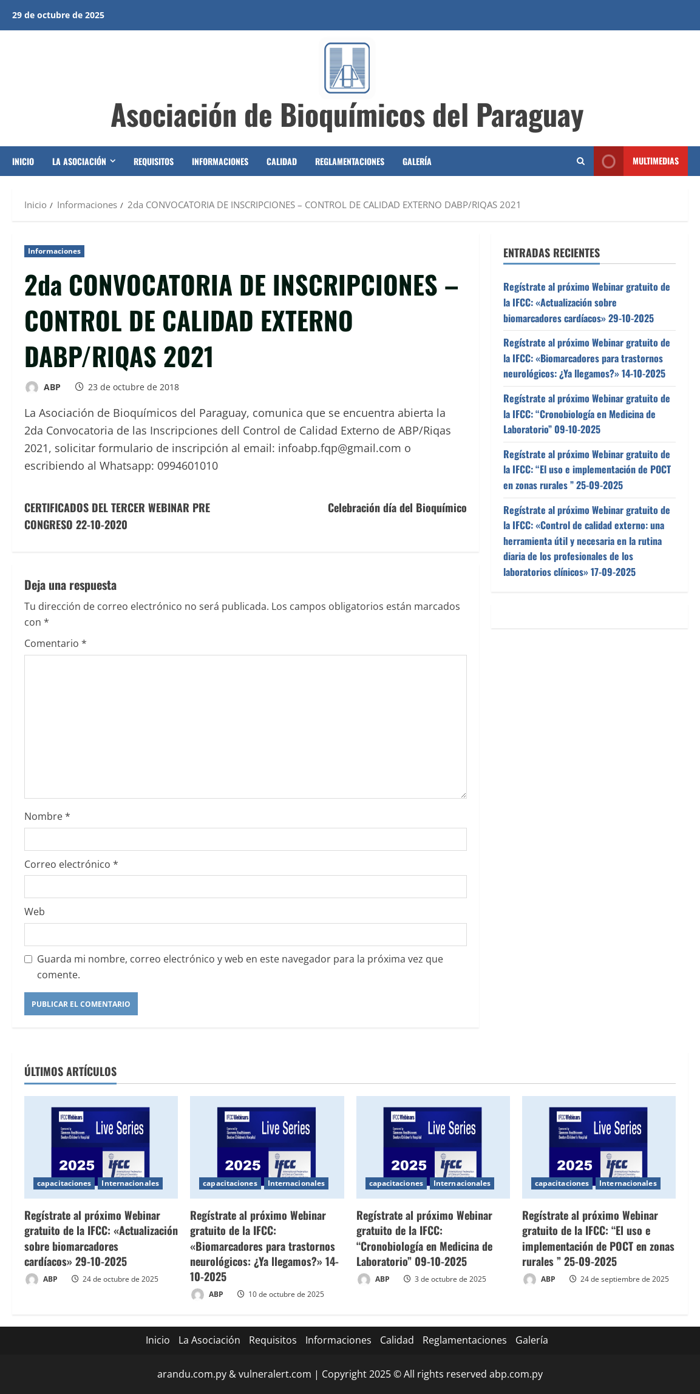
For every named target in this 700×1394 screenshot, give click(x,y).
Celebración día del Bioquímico (397, 507)
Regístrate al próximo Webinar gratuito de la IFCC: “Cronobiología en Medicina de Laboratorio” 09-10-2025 (586, 413)
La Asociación (79, 161)
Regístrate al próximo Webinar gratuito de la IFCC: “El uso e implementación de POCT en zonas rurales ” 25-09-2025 (587, 469)
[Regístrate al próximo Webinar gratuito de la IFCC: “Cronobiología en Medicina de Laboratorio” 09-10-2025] (433, 1147)
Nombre (47, 816)
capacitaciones (64, 1183)
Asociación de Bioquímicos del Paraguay (347, 113)
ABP (42, 387)
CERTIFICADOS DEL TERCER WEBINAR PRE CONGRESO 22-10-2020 (117, 516)
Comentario (55, 643)
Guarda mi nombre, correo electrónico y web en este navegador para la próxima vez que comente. (240, 966)
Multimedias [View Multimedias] (636, 161)
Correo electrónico (71, 864)
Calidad (282, 161)
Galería (417, 161)
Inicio (23, 161)
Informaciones (220, 161)
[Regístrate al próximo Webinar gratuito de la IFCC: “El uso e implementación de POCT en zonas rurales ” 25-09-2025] (599, 1147)
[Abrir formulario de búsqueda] (581, 161)
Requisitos (154, 161)
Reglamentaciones (349, 161)
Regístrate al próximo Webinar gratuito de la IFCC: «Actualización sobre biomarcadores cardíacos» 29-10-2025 (586, 302)
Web (34, 911)
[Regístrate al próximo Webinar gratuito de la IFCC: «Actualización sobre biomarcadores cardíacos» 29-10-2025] (101, 1147)
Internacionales (130, 1183)
